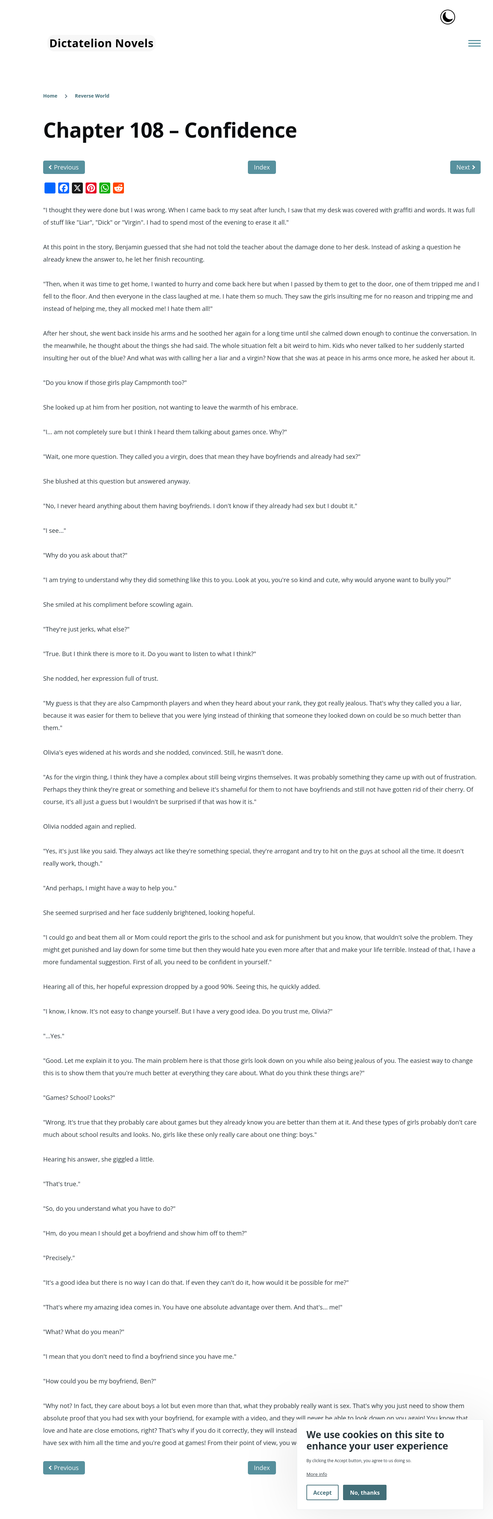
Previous (66, 167)
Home (50, 95)
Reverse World (92, 95)
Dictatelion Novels (101, 43)
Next (463, 167)
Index (262, 167)
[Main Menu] (472, 43)
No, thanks (365, 1492)
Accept (322, 1492)
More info (316, 1474)
